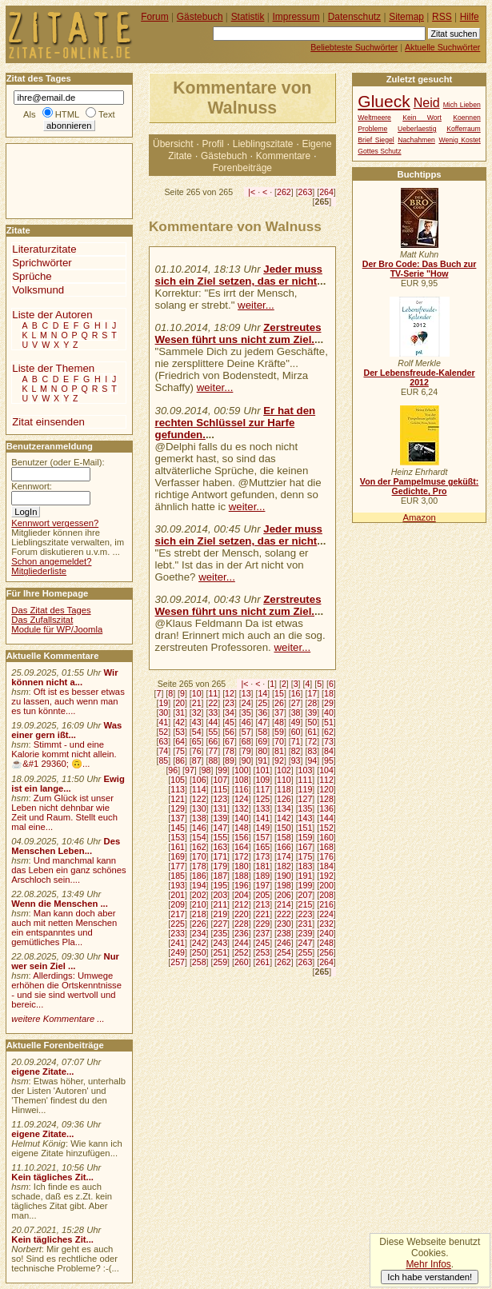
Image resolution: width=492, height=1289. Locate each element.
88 (213, 760)
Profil (213, 144)
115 (220, 789)
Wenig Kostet (459, 140)
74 (163, 751)
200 (326, 885)
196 (241, 885)
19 (163, 703)
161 (177, 847)
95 (329, 760)
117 (263, 789)
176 (326, 856)
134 (284, 808)
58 (262, 731)
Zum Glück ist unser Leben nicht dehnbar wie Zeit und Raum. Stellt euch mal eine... (64, 812)
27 (296, 703)
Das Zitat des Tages (50, 610)
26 (279, 703)
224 (326, 914)
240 (326, 933)
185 (177, 875)
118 (284, 789)
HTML (67, 114)
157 (263, 837)
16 (296, 693)
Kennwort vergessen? (54, 523)
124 (241, 799)
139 (220, 818)
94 (312, 760)
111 (305, 779)
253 (263, 952)
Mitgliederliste (38, 571)
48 (279, 722)
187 (220, 875)
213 (263, 904)
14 (262, 693)
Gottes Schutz (379, 151)
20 (180, 703)
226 (199, 923)
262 (284, 192)
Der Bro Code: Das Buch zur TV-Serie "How (419, 268)
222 (284, 914)
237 (263, 933)
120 (326, 789)
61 (312, 731)
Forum (155, 16)
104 (326, 770)
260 (241, 962)
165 (263, 847)
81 (279, 751)
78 (229, 751)
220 (241, 914)
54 (197, 731)
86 (180, 760)
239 (305, 933)
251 (220, 952)
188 (241, 875)
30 (163, 712)
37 (279, 712)
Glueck (384, 101)
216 (326, 904)
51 (329, 722)
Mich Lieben (462, 105)
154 (199, 837)
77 (213, 751)
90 (246, 760)
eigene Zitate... (42, 1071)
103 (305, 770)
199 (305, 885)
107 (220, 779)
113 (177, 789)
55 (213, 731)
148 (241, 827)
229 (263, 923)
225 (177, 923)
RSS (442, 16)
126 (284, 799)
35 (246, 712)
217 (177, 914)
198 (284, 885)
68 (246, 741)
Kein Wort (422, 118)
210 (199, 904)
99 (222, 770)
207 (305, 895)
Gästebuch (224, 156)
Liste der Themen (53, 368)
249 (177, 952)
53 (180, 731)
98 (206, 770)
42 (180, 722)
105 (177, 779)
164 (241, 847)
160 (326, 837)
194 (199, 885)
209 (177, 904)
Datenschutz (354, 16)
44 (213, 722)
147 (220, 827)
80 (262, 751)
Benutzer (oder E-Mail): (57, 462)
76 (197, 751)
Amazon (418, 517)
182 (284, 866)
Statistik (248, 16)
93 (296, 760)
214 (284, 904)
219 (220, 914)
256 (326, 952)
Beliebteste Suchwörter (354, 47)
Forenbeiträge (242, 168)
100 (241, 770)
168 (326, 847)
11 (213, 693)
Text (106, 114)
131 (220, 808)
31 (180, 712)
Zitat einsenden (48, 422)
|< (251, 192)
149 (263, 827)
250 (199, 952)
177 (177, 866)
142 (284, 818)
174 (284, 856)
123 (220, 799)
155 (220, 837)
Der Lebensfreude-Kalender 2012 (418, 377)
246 (284, 943)
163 (220, 847)
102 (284, 770)
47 (262, 722)
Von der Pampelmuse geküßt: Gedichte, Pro (419, 486)
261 (263, 962)
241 (177, 943)
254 (284, 952)
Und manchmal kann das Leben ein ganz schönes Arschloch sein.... (68, 870)
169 (177, 856)
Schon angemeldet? (51, 561)
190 (284, 875)
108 (241, 779)
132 (241, 808)
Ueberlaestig (417, 129)
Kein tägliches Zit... (52, 1177)
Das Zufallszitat (42, 620)
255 (305, 952)
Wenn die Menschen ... (59, 903)
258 (199, 962)
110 (284, 779)
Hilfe (469, 16)
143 (305, 818)
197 (263, 885)
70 (279, 741)
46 (246, 722)
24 (246, 703)
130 (199, 808)
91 (262, 760)
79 (246, 751)
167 (305, 847)
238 (284, 933)
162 (199, 847)
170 (199, 856)
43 (197, 722)
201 (177, 895)
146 (199, 827)
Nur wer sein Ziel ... (65, 961)
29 (329, 703)
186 (199, 875)
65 (197, 741)
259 (220, 962)
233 (177, 933)
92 (279, 760)
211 (220, 904)
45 (229, 722)
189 (263, 875)
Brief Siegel (376, 140)
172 (241, 856)
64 (180, 741)
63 (163, 741)
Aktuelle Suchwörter (442, 47)
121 (177, 799)
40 (329, 712)
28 (312, 703)
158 (284, 837)
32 (197, 712)
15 (279, 693)
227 (220, 923)
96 (173, 770)
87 (197, 760)
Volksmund (38, 290)
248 (326, 943)
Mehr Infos (428, 1264)
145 (177, 827)
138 (199, 818)
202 (199, 895)
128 (326, 799)
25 (262, 703)
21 (197, 703)
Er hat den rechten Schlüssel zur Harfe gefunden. (235, 423)
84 (329, 751)
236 (241, 933)
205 (263, 895)
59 (279, 731)
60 (296, 731)
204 (241, 895)
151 (305, 827)
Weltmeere (374, 118)
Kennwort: (31, 486)
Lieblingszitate (263, 144)
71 (296, 741)
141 (263, 818)
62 (329, 731)
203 (220, 895)
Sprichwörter (41, 263)
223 (305, 914)
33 (213, 712)
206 (284, 895)
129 (177, 808)
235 (220, 933)
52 (163, 731)
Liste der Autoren (52, 315)
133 (263, 808)
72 (312, 741)
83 (312, 751)
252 (241, 952)
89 (229, 760)
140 (241, 818)
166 (284, 847)
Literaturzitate (44, 249)
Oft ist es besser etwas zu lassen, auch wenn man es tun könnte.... (68, 701)
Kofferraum (463, 129)
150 (284, 827)
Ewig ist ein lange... (68, 783)
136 (326, 808)
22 (213, 703)
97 (189, 770)
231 (305, 923)
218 (199, 914)
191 (305, 875)
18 (329, 693)
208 (326, 895)
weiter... (256, 305)
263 (305, 192)
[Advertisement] (54, 180)
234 (199, 933)
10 (197, 693)
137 (177, 818)
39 (312, 712)
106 (199, 779)
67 (229, 741)
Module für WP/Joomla (56, 629)
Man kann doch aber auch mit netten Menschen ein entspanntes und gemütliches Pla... (64, 927)
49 (296, 722)
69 (262, 741)
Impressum (296, 16)
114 (199, 789)
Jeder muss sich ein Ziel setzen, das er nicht (238, 275)
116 (241, 789)
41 (163, 722)
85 (163, 760)
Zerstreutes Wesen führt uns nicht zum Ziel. (238, 333)
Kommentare (283, 156)
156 (241, 837)
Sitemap (406, 16)
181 (263, 866)
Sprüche (31, 276)
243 (220, 943)
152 (326, 827)
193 (177, 885)
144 (326, 818)
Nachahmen (416, 140)
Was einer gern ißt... (66, 730)
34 (229, 712)
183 (305, 866)
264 (326, 192)
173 (263, 856)
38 (296, 712)
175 (305, 856)
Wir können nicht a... (64, 677)
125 (263, 799)
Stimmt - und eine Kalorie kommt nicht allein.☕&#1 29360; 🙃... (64, 754)
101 (263, 770)
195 (220, 885)
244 (241, 943)
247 (305, 943)
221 (263, 914)
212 (241, 904)
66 (213, 741)
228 (241, 923)
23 (229, 703)
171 (220, 856)
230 (284, 923)
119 (305, 789)
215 (305, 904)
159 (305, 837)
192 (326, 875)
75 (180, 751)
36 (262, 712)
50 (312, 722)
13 (246, 693)
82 (296, 751)
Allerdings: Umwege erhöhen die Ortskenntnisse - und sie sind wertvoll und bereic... (66, 990)
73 (329, 741)
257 (177, 962)
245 (263, 943)
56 (229, 731)
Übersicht (173, 144)
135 (305, 808)
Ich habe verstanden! (429, 1277)
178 (199, 866)
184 (326, 866)
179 (220, 866)
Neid (427, 102)
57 (246, 731)
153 (177, 837)
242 (199, 943)
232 (326, 923)
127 (305, 799)
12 (229, 693)
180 (241, 866)
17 (312, 693)
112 (326, 779)
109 (263, 779)
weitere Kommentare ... (57, 1019)
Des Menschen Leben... (65, 846)
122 (199, 799)
